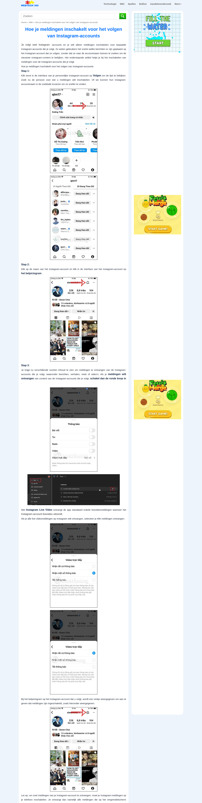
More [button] (178, 4)
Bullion (143, 4)
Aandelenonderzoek (160, 4)
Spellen (132, 4)
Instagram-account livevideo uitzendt (41, 514)
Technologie (110, 4)
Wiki (122, 4)
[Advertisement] (157, 74)
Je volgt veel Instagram (35, 44)
